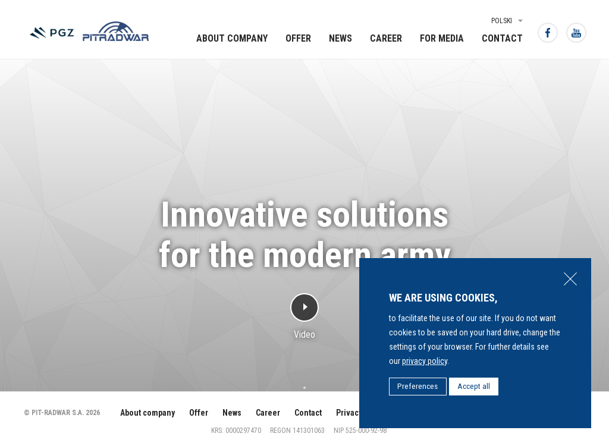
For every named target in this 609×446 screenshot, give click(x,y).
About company (232, 38)
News (340, 38)
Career (386, 38)
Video (304, 334)
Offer (298, 38)
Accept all (473, 386)
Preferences (417, 386)
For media (442, 38)
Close (570, 279)
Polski (501, 21)
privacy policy (424, 361)
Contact (502, 38)
